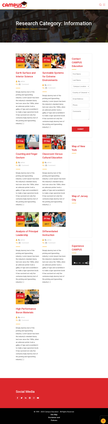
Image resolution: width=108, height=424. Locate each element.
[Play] (75, 263)
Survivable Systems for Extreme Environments (53, 76)
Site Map (54, 415)
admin (22, 81)
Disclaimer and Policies (54, 418)
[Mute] (86, 263)
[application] (80, 260)
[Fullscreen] (88, 263)
